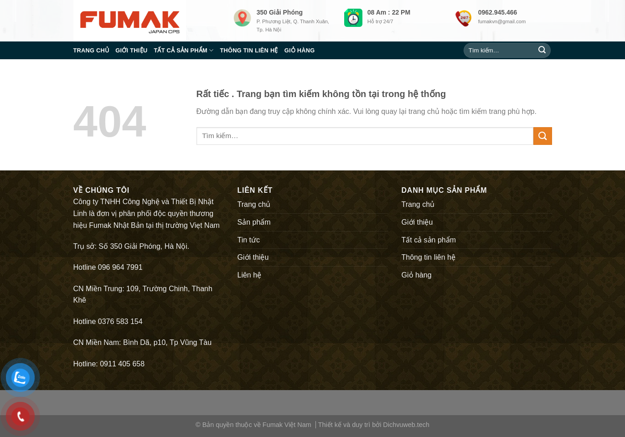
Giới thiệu (131, 50)
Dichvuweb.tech (406, 424)
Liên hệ (250, 275)
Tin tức (249, 240)
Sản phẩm (254, 222)
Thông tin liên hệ (249, 50)
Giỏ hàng (299, 50)
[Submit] (542, 50)
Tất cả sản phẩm (183, 50)
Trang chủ (91, 50)
